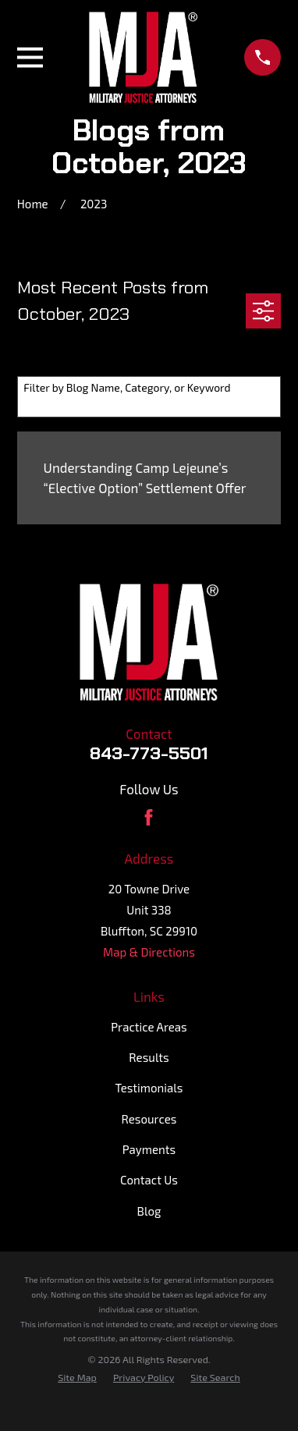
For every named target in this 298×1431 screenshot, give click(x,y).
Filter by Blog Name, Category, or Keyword (126, 388)
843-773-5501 (149, 753)
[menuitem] (77, 1378)
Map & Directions (149, 952)
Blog (149, 1211)
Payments (149, 1149)
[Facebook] (148, 817)
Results (149, 1057)
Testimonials (149, 1088)
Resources (149, 1119)
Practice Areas (149, 1027)
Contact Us (149, 1180)
